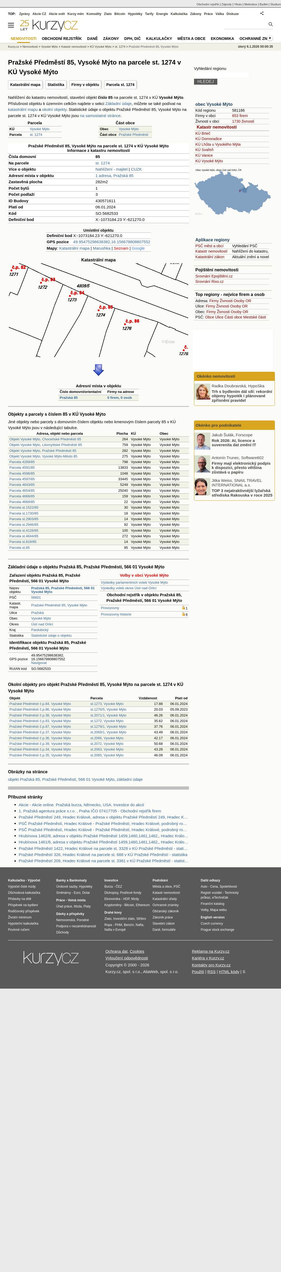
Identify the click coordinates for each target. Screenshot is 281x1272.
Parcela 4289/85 (22, 462)
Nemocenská (65, 920)
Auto (204, 886)
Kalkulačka (179, 14)
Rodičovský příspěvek (23, 911)
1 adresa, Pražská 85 (115, 175)
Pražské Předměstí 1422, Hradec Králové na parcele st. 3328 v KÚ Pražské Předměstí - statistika (104, 848)
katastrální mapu (23, 109)
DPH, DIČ (132, 38)
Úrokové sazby (66, 886)
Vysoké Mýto (40, 129)
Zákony (195, 14)
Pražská (37, 613)
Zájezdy (226, 4)
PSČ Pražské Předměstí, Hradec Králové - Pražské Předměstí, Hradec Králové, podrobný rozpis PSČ (104, 823)
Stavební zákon (164, 923)
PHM (118, 925)
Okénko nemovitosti (215, 376)
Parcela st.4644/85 (23, 536)
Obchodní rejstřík (208, 4)
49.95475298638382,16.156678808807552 (111, 241)
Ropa (108, 925)
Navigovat (39, 663)
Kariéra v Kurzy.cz (208, 958)
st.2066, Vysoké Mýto (107, 738)
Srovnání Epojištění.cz (214, 276)
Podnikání (160, 880)
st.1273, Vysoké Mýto (107, 704)
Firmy (214, 301)
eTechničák (220, 897)
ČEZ (119, 886)
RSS (211, 971)
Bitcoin (119, 14)
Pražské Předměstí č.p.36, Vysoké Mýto (40, 738)
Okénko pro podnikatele (218, 425)
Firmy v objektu (85, 84)
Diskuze (233, 14)
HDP (126, 899)
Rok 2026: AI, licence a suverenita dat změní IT (234, 442)
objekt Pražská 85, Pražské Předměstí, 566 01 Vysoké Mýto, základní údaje (75, 779)
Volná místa (76, 900)
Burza (108, 886)
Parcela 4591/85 (22, 468)
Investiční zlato (123, 919)
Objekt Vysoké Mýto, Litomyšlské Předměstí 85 (45, 445)
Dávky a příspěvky (70, 914)
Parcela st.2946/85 (23, 525)
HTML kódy (229, 971)
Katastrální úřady (165, 899)
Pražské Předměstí (133, 135)
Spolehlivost (228, 886)
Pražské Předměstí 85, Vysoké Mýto (59, 605)
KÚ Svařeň (204, 150)
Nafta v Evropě (115, 930)
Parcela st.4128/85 (23, 530)
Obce (209, 317)
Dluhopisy (111, 893)
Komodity (93, 14)
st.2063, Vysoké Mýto (107, 749)
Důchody (62, 932)
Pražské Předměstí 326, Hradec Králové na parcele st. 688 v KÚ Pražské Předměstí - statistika (103, 854)
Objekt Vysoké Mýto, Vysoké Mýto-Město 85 (43, 456)
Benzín (129, 925)
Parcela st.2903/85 (23, 519)
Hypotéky (135, 14)
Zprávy (24, 14)
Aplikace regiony (212, 240)
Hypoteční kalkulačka (23, 923)
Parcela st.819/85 (22, 542)
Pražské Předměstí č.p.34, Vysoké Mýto (40, 749)
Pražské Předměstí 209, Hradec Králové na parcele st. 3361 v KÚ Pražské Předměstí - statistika (104, 860)
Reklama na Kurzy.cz (211, 951)
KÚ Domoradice (208, 139)
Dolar (86, 893)
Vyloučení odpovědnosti (126, 958)
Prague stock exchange (217, 930)
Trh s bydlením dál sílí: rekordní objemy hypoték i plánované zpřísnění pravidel (242, 395)
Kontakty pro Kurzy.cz (211, 965)
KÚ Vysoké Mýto (209, 161)
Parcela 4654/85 (22, 491)
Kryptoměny (112, 905)
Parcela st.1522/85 (23, 507)
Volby (204, 910)
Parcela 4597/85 (22, 479)
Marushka (102, 248)
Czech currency (212, 923)
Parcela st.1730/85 (23, 513)
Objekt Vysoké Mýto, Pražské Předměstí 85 (42, 451)
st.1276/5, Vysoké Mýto (108, 709)
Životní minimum (20, 917)
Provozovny (110, 608)
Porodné (83, 920)
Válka (219, 14)
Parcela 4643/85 (22, 485)
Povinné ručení (18, 930)
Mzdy (135, 899)
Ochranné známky (259, 38)
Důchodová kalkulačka (24, 893)
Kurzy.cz (13, 46)
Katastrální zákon (209, 257)
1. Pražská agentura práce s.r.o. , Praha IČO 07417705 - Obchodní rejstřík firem (90, 811)
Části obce (233, 317)
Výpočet (34, 880)
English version (213, 917)
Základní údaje (118, 103)
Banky (61, 880)
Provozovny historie (116, 614)
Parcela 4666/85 (22, 496)
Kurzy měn (75, 14)
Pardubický (39, 630)
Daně (92, 38)
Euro (77, 893)
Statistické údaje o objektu (51, 635)
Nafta (139, 925)
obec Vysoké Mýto (214, 104)
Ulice (219, 317)
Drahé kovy (113, 912)
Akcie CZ (39, 14)
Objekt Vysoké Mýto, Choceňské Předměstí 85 (45, 439)
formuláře (169, 930)
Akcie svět (57, 14)
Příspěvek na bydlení (23, 905)
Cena (214, 886)
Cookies (137, 951)
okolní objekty (54, 109)
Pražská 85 (69, 398)
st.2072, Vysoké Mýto (107, 744)
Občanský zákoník (166, 911)
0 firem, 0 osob (119, 398)
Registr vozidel (211, 893)
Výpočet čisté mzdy (22, 886)
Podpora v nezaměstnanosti (76, 926)
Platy (87, 906)
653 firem (240, 116)
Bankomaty (78, 880)
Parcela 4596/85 (22, 473)
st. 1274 (36, 135)
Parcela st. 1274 (120, 84)
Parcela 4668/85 (22, 502)
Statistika (56, 84)
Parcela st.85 (19, 548)
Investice (111, 880)
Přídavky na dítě (19, 899)
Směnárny (63, 893)
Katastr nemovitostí (217, 127)
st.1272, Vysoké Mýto (107, 721)
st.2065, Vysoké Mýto (107, 755)
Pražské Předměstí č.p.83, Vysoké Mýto (40, 721)
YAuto (238, 4)
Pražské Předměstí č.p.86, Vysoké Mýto (40, 709)
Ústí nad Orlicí (42, 624)
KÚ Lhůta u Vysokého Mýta (218, 144)
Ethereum (143, 905)
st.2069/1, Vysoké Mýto (108, 732)
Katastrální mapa (25, 84)
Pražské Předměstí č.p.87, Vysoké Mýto (40, 727)
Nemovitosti (30, 46)
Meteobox (250, 4)
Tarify (149, 14)
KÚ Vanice (204, 155)
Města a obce (191, 38)
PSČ (177, 886)
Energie (162, 14)
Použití (198, 971)
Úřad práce (64, 906)
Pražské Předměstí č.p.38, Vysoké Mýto (40, 715)
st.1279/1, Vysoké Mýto (108, 727)
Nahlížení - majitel (112, 169)
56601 (36, 597)
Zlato (108, 14)
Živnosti (226, 301)
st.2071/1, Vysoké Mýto (108, 715)
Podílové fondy (130, 893)
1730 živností (243, 121)
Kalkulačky (159, 38)
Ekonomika (222, 38)
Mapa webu (218, 910)
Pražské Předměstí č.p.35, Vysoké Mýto (40, 755)
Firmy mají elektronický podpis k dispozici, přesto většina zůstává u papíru (241, 467)
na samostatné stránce (100, 115)
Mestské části (254, 317)
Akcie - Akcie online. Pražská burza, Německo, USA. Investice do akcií (81, 804)
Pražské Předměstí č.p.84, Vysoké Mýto (40, 704)
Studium (275, 4)
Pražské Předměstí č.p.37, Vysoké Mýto (40, 732)
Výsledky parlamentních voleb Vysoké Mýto (134, 582)
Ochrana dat (116, 951)
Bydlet (264, 4)
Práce (208, 14)
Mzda (78, 906)
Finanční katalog (212, 904)
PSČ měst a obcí (209, 246)
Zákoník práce (163, 917)
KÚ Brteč (202, 133)
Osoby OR (242, 301)
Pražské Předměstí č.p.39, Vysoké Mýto (40, 744)
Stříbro (141, 919)
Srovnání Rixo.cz (209, 281)
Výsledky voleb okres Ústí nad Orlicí (129, 588)
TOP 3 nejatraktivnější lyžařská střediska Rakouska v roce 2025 (242, 492)
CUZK (136, 169)
